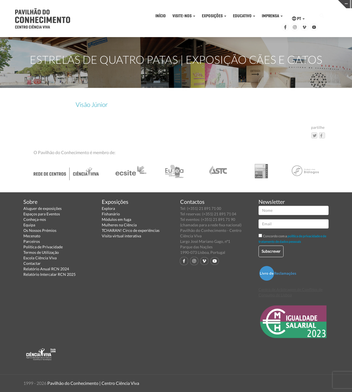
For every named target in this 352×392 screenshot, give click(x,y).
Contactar (32, 263)
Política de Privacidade (43, 246)
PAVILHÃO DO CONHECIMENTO (171, 4)
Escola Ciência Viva (40, 257)
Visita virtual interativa (121, 235)
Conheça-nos (34, 219)
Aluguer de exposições (42, 208)
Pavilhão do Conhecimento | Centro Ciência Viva (93, 383)
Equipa (29, 225)
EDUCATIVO (244, 16)
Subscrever (271, 251)
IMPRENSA (272, 16)
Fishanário (111, 214)
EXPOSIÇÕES (214, 16)
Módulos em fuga (116, 219)
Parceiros (31, 241)
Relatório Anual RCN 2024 (46, 268)
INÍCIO (160, 16)
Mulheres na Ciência (119, 225)
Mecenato (31, 235)
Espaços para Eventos (41, 214)
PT (298, 18)
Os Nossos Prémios (39, 230)
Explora (108, 208)
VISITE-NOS (183, 16)
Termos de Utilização (41, 252)
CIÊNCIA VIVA (247, 4)
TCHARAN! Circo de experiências (131, 230)
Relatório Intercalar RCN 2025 (49, 274)
